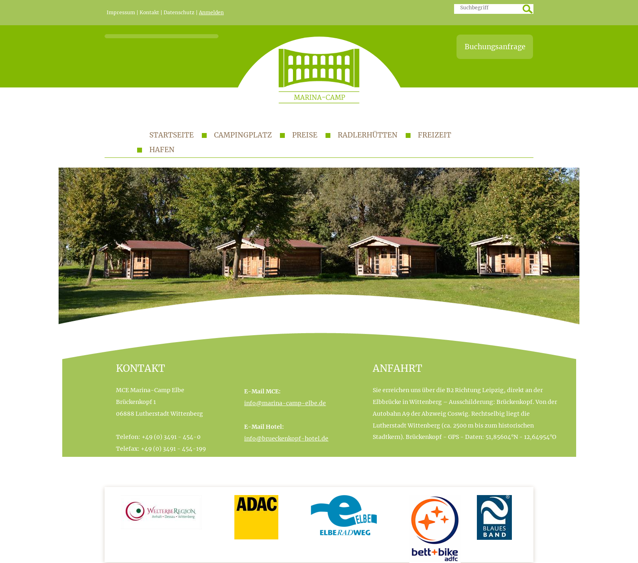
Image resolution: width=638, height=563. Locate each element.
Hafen (162, 149)
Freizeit (434, 135)
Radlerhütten (368, 135)
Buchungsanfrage (495, 46)
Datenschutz (179, 12)
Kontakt (149, 12)
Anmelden (211, 12)
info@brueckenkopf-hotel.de (286, 438)
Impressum (121, 12)
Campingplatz (243, 135)
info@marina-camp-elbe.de (285, 403)
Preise (304, 135)
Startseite (171, 135)
